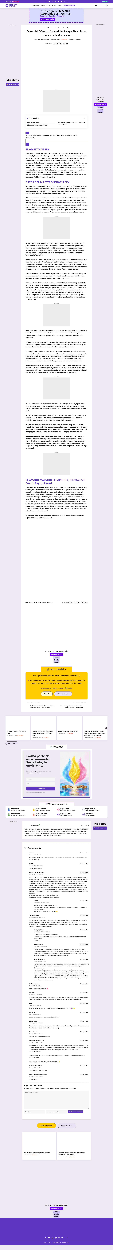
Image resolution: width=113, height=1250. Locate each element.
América (56, 659)
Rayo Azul (15, 812)
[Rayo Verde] (9, 818)
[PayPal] (59, 1)
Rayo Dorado (41, 812)
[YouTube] (49, 1)
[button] (95, 5)
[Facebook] (46, 1)
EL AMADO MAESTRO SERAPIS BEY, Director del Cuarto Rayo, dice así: (71, 123)
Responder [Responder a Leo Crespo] (85, 1024)
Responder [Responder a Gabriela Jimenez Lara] (85, 1044)
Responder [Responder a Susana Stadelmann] (85, 1069)
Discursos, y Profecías (56, 653)
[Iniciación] (83, 818)
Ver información (47, 19)
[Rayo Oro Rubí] (34, 818)
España (56, 661)
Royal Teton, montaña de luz (68, 732)
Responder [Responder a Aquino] (85, 856)
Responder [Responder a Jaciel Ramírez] (85, 919)
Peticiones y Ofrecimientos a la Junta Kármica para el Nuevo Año (43, 734)
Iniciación (90, 817)
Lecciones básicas (69, 5)
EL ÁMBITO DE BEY (34, 122)
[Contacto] (67, 1)
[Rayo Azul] (9, 813)
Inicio (44, 27)
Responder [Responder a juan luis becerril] (85, 962)
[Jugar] (29, 133)
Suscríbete (15, 1)
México (56, 664)
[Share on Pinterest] (71, 603)
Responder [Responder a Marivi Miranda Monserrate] (85, 1078)
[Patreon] (62, 1)
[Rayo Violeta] (58, 818)
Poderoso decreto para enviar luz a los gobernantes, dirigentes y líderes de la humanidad (95, 735)
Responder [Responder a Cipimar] (85, 996)
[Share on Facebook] (54, 43)
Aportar (104, 1)
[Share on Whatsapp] (57, 43)
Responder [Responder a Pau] (85, 1007)
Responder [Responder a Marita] (85, 904)
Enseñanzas (50, 27)
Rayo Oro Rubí (41, 817)
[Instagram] (53, 1)
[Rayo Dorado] (34, 813)
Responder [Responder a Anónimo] (85, 1015)
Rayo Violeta (65, 817)
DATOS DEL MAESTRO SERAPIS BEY (38, 125)
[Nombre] (40, 783)
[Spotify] (56, 1)
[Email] (60, 43)
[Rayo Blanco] (83, 813)
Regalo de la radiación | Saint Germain (38, 1158)
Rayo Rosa (64, 812)
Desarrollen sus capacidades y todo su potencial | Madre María (73, 1159)
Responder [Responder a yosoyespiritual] (85, 933)
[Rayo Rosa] (58, 813)
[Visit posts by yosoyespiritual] (33, 39)
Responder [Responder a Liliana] (85, 867)
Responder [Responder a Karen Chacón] (85, 948)
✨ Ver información (12, 84)
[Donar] (64, 1)
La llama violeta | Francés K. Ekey (17, 733)
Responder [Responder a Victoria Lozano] (85, 987)
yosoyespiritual (38, 39)
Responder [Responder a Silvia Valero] (85, 1035)
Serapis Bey (67, 27)
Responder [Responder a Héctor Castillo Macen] (85, 876)
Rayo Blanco (58, 27)
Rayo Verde (15, 817)
